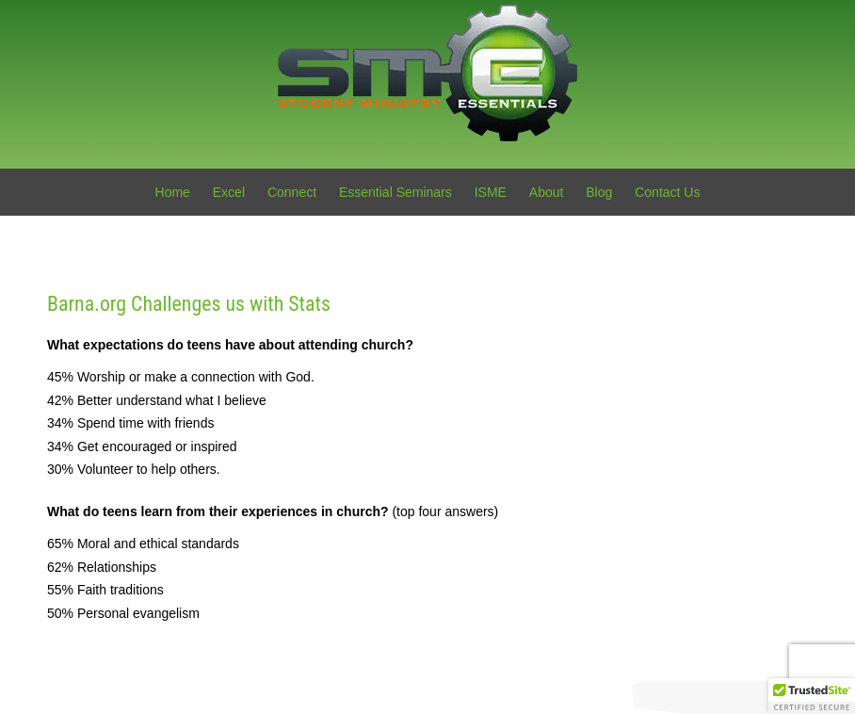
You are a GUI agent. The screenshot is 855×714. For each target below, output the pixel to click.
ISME (491, 192)
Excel (229, 192)
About (546, 192)
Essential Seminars (395, 192)
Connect (291, 192)
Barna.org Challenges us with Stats (189, 304)
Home (172, 192)
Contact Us (667, 192)
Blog (599, 192)
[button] (811, 696)
